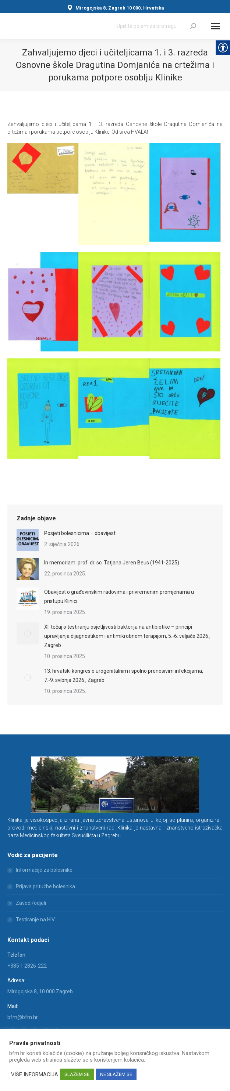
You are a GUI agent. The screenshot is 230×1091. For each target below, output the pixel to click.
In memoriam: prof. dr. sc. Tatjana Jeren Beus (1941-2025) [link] (111, 563)
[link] (193, 26)
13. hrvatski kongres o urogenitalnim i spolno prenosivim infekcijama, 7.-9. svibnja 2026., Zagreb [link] (123, 675)
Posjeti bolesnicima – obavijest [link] (80, 533)
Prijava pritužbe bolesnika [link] (45, 886)
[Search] (156, 26)
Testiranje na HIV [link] (35, 919)
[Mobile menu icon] (215, 26)
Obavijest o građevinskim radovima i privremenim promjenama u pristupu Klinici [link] (119, 596)
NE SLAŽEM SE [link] (116, 1074)
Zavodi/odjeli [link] (31, 903)
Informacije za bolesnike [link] (44, 870)
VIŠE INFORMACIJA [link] (34, 1074)
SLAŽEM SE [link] (76, 1074)
